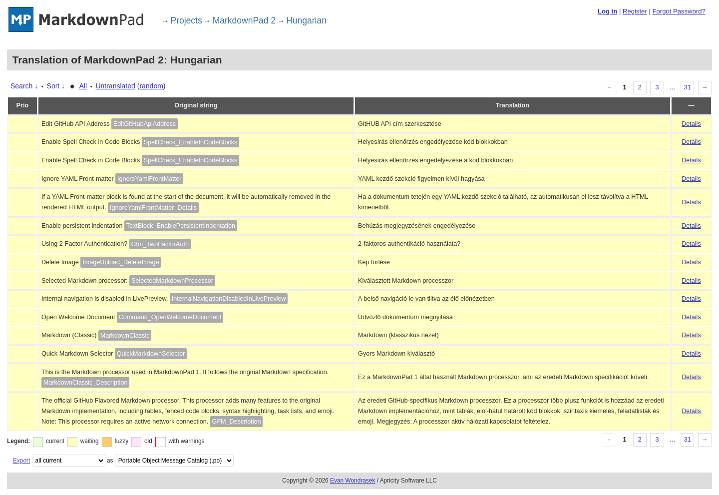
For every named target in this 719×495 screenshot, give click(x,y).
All (83, 86)
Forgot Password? (678, 11)
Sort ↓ (56, 86)
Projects (186, 20)
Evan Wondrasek (352, 480)
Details (691, 123)
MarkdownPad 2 (244, 20)
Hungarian (306, 20)
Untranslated (115, 86)
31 (687, 87)
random (151, 86)
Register (635, 11)
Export (21, 460)
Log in (607, 11)
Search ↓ (24, 86)
